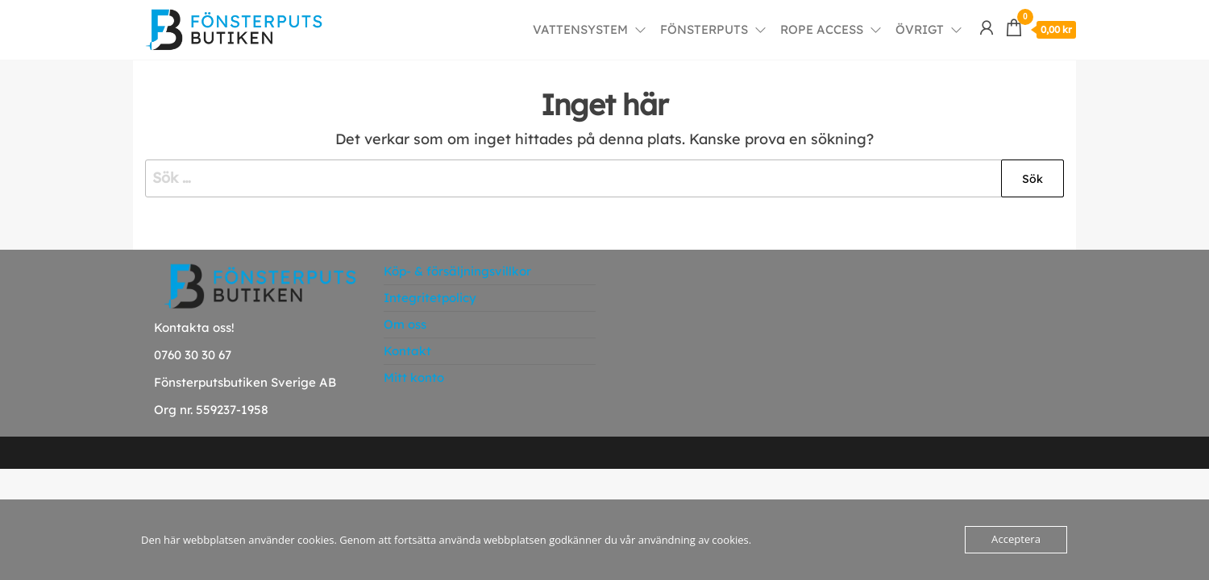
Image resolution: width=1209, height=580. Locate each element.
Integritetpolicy (430, 297)
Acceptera (1016, 539)
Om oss (405, 324)
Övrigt (919, 29)
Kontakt (407, 350)
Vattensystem (580, 29)
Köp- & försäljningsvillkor (457, 271)
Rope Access (821, 29)
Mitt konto (414, 377)
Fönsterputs (704, 29)
